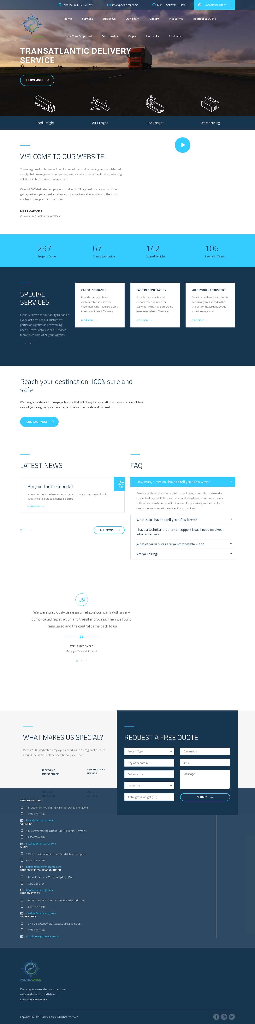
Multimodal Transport (209, 290)
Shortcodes (110, 36)
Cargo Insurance (93, 290)
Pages (132, 36)
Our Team (132, 18)
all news (110, 530)
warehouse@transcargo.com (43, 936)
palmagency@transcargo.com (43, 866)
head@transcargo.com (39, 820)
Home (68, 18)
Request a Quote (204, 18)
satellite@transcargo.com (41, 843)
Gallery (154, 18)
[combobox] (149, 751)
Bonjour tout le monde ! (50, 486)
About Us (109, 18)
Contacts (152, 36)
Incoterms (176, 18)
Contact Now (40, 422)
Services (87, 18)
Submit (205, 797)
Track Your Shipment (78, 36)
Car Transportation (151, 290)
